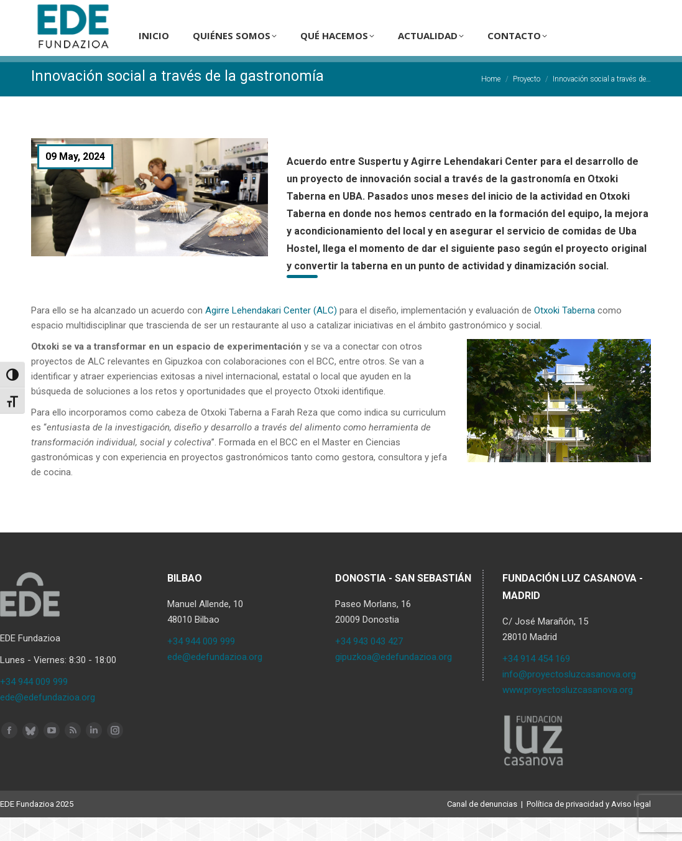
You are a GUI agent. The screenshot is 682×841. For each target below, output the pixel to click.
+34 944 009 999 (34, 705)
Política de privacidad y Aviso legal (589, 827)
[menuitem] (558, 12)
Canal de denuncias (482, 827)
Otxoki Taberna (564, 334)
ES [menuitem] (558, 12)
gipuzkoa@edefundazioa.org (393, 680)
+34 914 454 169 (536, 682)
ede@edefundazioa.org (47, 721)
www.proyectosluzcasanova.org (567, 713)
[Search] (497, 12)
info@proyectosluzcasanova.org (569, 698)
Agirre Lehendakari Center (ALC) (271, 334)
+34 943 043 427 (369, 665)
